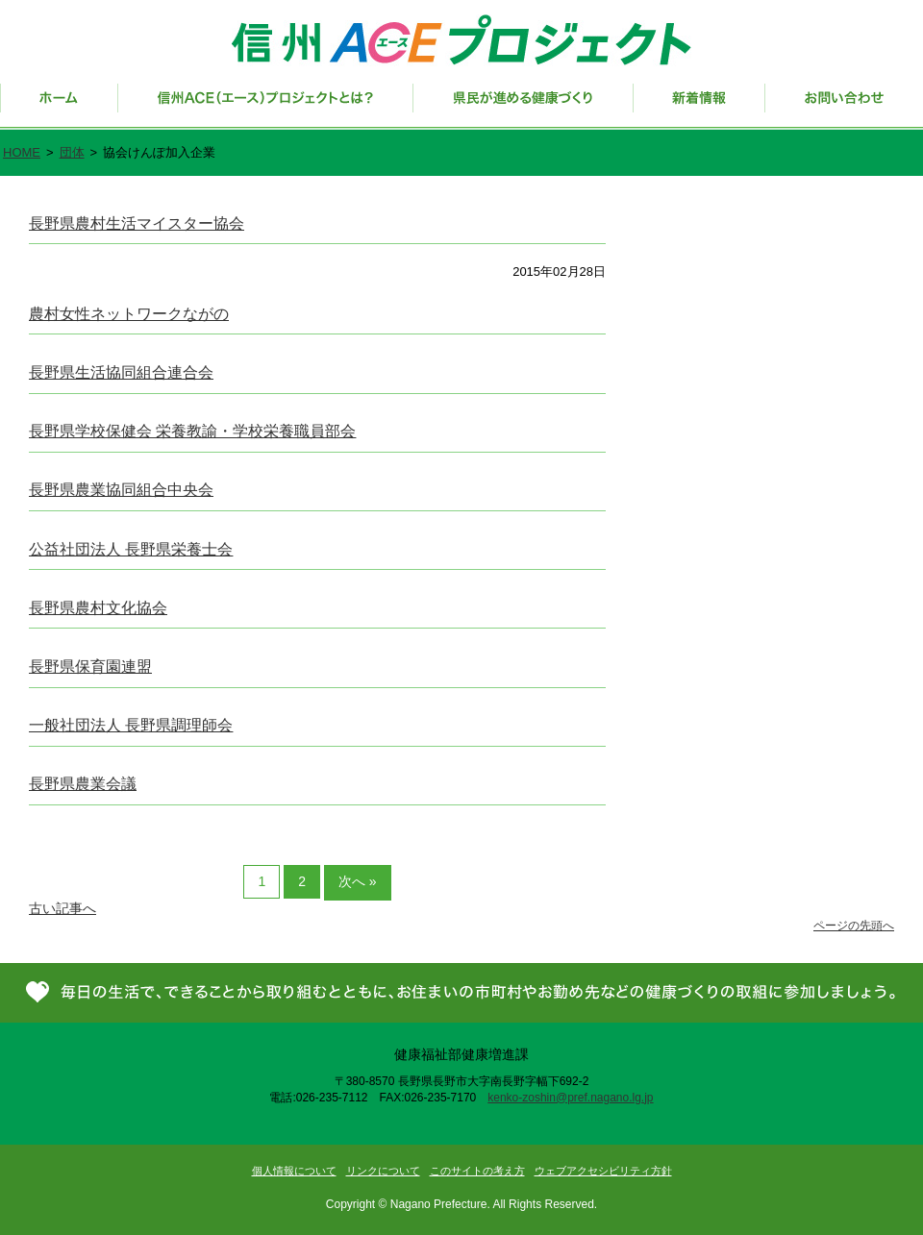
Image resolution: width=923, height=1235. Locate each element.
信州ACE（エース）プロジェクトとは (265, 107)
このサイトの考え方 (477, 1170)
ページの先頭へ (853, 925)
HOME (21, 152)
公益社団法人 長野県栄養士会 (131, 549)
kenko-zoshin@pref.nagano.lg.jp (570, 1097)
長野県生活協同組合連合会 (121, 372)
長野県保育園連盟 (90, 666)
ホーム (59, 107)
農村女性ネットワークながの (129, 314)
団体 (72, 152)
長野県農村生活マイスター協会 (136, 223)
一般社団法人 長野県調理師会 (131, 725)
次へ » (357, 881)
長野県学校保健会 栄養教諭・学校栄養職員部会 (192, 431)
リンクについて (383, 1170)
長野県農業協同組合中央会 (121, 490)
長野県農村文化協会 (98, 608)
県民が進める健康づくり (523, 107)
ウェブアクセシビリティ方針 (603, 1170)
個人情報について (294, 1170)
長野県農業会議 (83, 784)
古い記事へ (62, 908)
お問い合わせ (844, 107)
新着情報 (699, 107)
